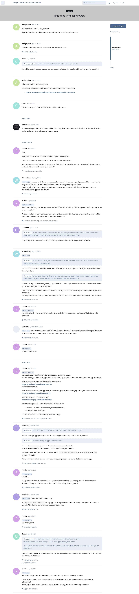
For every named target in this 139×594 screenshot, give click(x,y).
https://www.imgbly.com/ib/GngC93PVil (36, 393)
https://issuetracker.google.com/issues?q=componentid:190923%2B (50, 92)
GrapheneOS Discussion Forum (27, 2)
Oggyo (26, 573)
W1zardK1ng (29, 205)
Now (112, 67)
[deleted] (27, 349)
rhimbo (27, 182)
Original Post (115, 32)
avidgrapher (30, 64)
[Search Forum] (94, 3)
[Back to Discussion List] (3, 3)
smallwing (28, 474)
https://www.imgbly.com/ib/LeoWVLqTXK (37, 384)
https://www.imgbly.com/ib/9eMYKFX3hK (37, 400)
